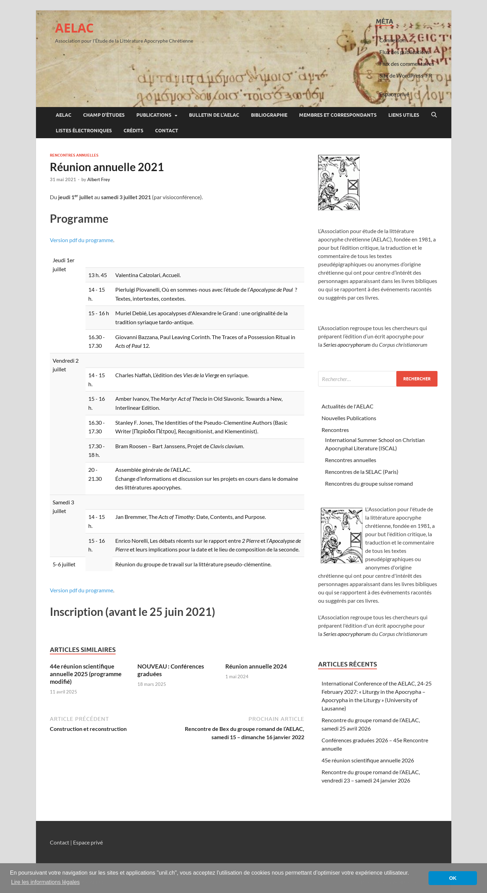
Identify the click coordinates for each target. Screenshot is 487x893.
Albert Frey (98, 179)
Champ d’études (104, 115)
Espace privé (394, 94)
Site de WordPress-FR (405, 75)
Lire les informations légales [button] (45, 882)
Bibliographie (269, 115)
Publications (153, 115)
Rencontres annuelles (74, 155)
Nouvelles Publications (349, 418)
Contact (166, 130)
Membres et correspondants (338, 115)
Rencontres (335, 429)
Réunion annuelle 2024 (256, 666)
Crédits (133, 130)
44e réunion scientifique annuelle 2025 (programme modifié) (85, 674)
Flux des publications (404, 51)
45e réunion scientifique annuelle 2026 (368, 760)
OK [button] (453, 878)
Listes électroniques (84, 130)
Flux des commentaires (406, 63)
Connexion (392, 40)
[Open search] (434, 115)
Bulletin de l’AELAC (214, 115)
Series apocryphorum (347, 344)
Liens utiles (403, 115)
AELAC (74, 27)
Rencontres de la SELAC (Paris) (361, 471)
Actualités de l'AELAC (347, 406)
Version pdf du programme (81, 240)
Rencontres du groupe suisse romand (369, 483)
